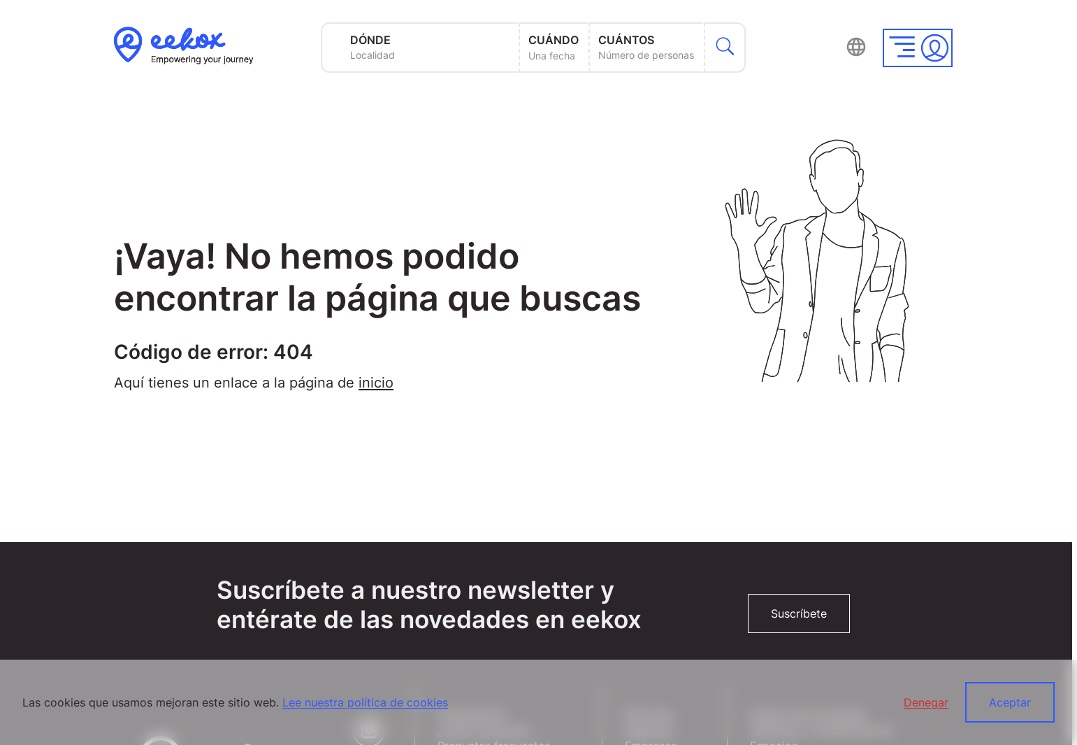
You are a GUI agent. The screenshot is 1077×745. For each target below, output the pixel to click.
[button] (918, 48)
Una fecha (551, 56)
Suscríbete (799, 613)
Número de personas (646, 55)
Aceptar (1010, 702)
